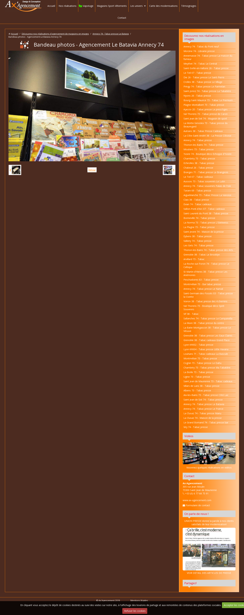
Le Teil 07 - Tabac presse (197, 72)
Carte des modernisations (163, 5)
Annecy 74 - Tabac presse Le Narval (203, 288)
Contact (122, 17)
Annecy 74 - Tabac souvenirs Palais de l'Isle (207, 186)
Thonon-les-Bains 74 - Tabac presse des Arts (208, 250)
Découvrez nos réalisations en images (204, 37)
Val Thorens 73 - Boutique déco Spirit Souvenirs (204, 307)
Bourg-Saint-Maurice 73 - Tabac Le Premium (208, 100)
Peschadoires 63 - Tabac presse (201, 279)
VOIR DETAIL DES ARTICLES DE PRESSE (209, 551)
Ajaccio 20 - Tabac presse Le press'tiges (206, 109)
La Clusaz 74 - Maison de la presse (203, 417)
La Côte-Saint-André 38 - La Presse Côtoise (207, 135)
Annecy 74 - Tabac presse (198, 140)
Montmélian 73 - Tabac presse (200, 358)
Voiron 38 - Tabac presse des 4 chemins (205, 301)
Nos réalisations (67, 5)
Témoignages (188, 5)
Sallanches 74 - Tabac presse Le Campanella (208, 318)
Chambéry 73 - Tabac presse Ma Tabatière (207, 367)
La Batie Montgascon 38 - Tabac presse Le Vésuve (207, 329)
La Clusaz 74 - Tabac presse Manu (202, 413)
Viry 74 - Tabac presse (196, 427)
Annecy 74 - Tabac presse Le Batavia (111, 33)
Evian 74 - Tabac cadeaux (197, 204)
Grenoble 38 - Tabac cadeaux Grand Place (207, 340)
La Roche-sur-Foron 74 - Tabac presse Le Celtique (206, 265)
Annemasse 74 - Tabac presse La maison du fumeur (208, 57)
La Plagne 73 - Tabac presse (199, 227)
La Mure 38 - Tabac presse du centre (204, 323)
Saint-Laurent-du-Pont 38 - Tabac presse (206, 213)
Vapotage (88, 5)
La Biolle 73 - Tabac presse (198, 372)
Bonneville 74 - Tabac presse (199, 218)
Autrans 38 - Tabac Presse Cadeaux (203, 131)
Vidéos (188, 436)
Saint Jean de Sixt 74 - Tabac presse (203, 399)
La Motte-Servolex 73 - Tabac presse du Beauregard (206, 124)
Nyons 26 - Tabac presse (197, 95)
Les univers (136, 5)
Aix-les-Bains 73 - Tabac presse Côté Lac (206, 395)
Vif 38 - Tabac (191, 313)
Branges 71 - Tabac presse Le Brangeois (206, 172)
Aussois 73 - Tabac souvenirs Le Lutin (204, 181)
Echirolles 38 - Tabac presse (199, 163)
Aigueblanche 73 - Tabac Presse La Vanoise (207, 195)
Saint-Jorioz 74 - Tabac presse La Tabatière (207, 91)
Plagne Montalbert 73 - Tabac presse (204, 104)
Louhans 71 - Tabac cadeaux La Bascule (206, 353)
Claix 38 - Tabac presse (196, 199)
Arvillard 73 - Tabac (194, 259)
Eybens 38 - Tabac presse (198, 236)
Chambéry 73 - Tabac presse (199, 158)
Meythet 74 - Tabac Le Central (200, 63)
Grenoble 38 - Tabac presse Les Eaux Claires (208, 335)
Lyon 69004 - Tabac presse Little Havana (206, 349)
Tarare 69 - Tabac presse (197, 190)
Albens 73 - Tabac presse (197, 390)
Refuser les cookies (135, 610)
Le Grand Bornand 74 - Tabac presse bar (206, 422)
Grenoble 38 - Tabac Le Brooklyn (202, 254)
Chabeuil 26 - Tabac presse (198, 167)
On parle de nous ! (196, 514)
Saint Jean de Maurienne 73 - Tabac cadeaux (208, 381)
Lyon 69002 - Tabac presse (198, 344)
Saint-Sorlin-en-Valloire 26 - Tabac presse (206, 68)
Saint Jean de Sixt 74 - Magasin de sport (205, 118)
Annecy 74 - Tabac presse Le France (203, 408)
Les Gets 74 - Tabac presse (199, 245)
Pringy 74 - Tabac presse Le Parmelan (204, 86)
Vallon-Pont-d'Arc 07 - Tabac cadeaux (204, 208)
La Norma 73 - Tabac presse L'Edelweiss (206, 222)
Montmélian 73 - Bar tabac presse (202, 284)
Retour (92, 169)
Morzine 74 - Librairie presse (199, 51)
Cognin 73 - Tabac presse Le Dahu (202, 363)
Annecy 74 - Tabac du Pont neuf (201, 46)
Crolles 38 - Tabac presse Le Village (203, 82)
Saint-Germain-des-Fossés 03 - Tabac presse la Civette (208, 295)
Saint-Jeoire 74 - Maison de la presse (204, 231)
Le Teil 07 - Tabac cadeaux (198, 176)
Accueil (51, 5)
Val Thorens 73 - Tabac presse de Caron (206, 114)
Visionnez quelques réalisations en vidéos (209, 467)
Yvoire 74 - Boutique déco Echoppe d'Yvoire (207, 154)
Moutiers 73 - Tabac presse (199, 149)
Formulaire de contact (196, 505)
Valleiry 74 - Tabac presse (197, 240)
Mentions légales (139, 600)
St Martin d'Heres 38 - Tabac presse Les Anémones (205, 273)
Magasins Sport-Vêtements (112, 5)
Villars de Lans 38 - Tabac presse (201, 385)
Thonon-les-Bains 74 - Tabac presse (203, 144)
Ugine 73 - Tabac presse (197, 376)
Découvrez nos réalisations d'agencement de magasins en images (55, 33)
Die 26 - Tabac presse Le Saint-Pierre (204, 77)
